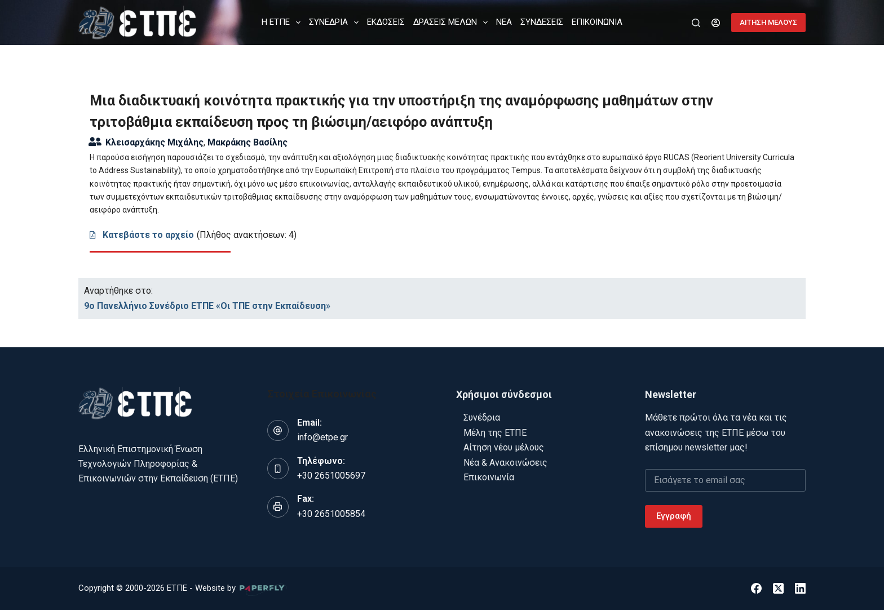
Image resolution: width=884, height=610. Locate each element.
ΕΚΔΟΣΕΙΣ (386, 22)
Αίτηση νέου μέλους (503, 447)
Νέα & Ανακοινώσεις (505, 462)
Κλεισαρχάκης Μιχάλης (154, 142)
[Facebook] (756, 588)
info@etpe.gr (322, 437)
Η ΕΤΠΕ (283, 22)
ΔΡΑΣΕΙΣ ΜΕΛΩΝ (452, 22)
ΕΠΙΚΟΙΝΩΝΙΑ (597, 22)
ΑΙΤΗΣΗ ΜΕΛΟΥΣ (768, 22)
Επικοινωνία (488, 477)
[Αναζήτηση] (696, 23)
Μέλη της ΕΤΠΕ (495, 432)
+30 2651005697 (331, 475)
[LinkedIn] (800, 588)
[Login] (715, 23)
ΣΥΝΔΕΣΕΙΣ (541, 22)
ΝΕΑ (504, 22)
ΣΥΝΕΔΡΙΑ (336, 22)
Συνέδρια (481, 417)
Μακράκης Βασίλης (247, 142)
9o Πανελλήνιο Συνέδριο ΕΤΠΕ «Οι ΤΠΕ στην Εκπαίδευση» (207, 305)
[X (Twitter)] (778, 588)
